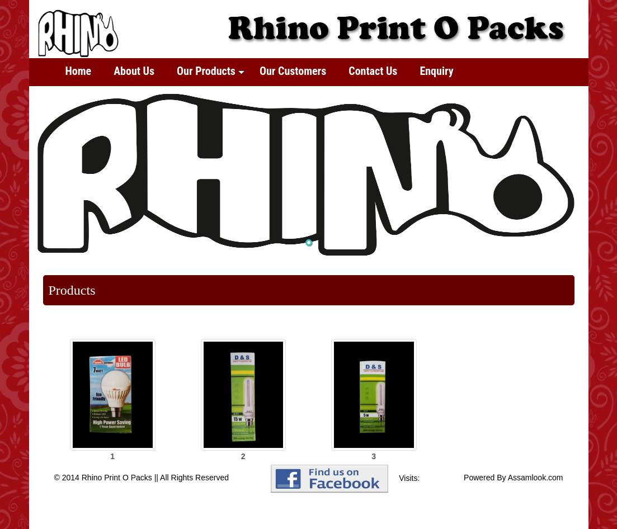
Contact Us (372, 71)
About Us (134, 71)
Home (78, 71)
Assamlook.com (535, 477)
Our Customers (293, 71)
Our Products (210, 71)
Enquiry (436, 71)
